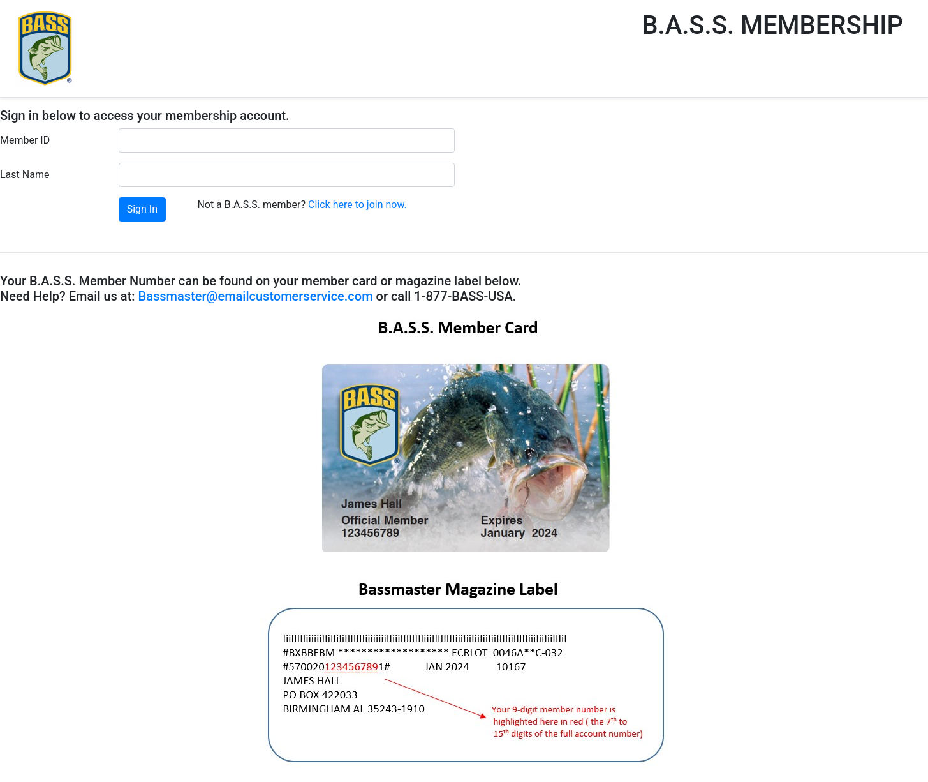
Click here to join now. (357, 205)
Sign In (142, 209)
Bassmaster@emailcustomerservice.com (255, 296)
